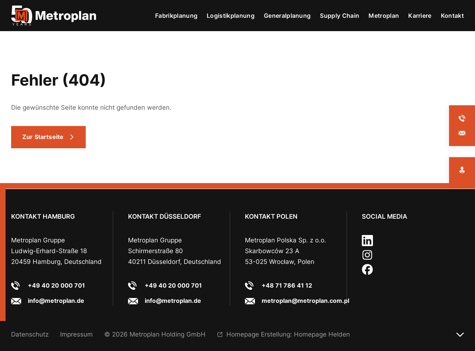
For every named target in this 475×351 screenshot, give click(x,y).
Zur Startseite (42, 136)
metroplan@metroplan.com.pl (305, 300)
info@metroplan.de (56, 300)
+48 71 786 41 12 (287, 285)
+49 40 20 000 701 (56, 285)
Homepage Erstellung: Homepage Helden (288, 334)
